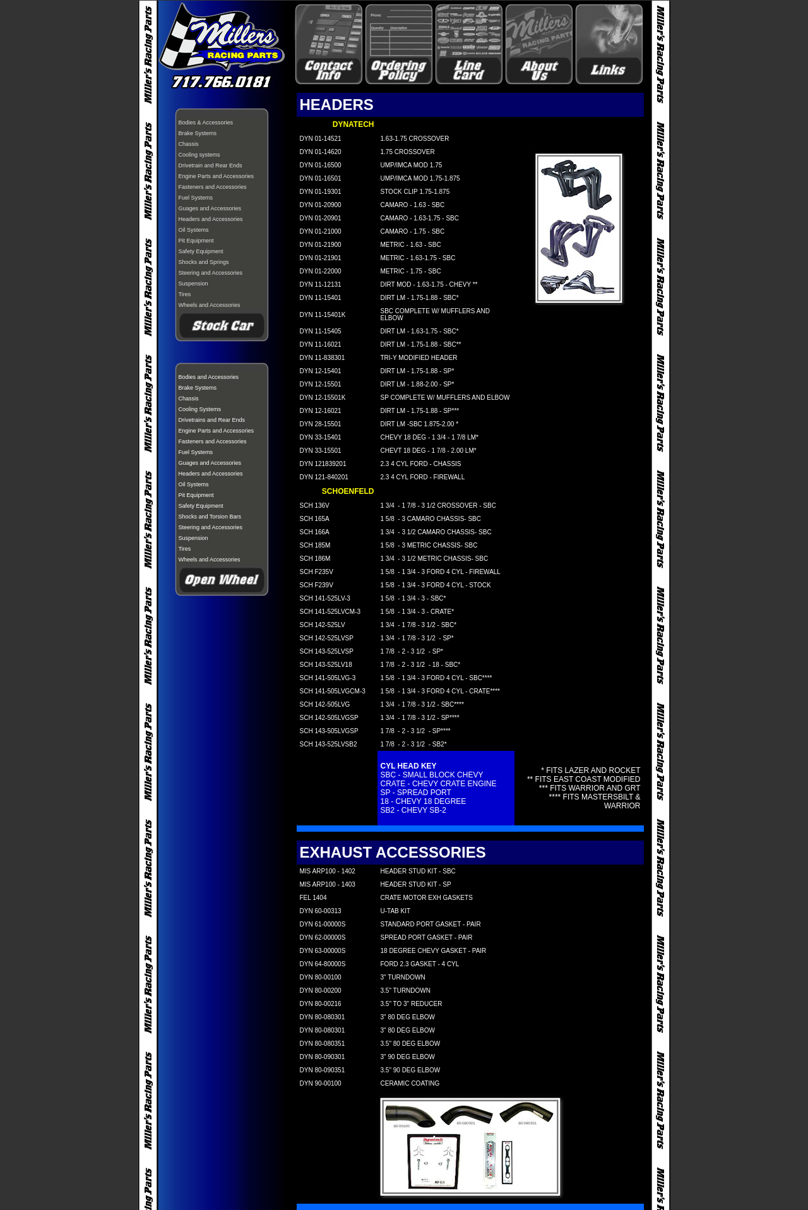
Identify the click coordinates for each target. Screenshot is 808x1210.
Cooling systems (199, 155)
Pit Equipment (196, 240)
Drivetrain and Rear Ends (210, 165)
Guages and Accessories (210, 208)
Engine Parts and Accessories (216, 176)
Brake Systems (198, 133)
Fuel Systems (196, 198)
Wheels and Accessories (210, 305)
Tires (185, 294)
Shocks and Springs (204, 262)
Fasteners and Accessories (213, 187)
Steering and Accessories (211, 273)
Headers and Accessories (211, 219)
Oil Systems (194, 230)
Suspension (193, 283)
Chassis (189, 144)
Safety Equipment (201, 251)
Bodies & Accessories (206, 122)
